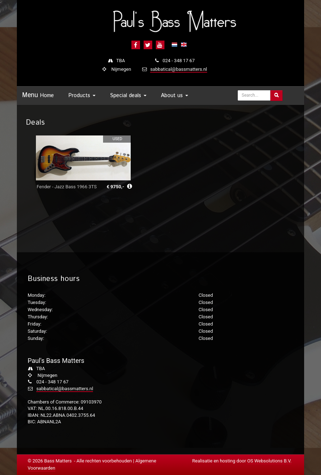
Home (47, 95)
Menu (30, 95)
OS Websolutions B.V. (269, 461)
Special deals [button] (128, 95)
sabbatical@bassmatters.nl (178, 69)
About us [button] (174, 95)
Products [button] (82, 95)
